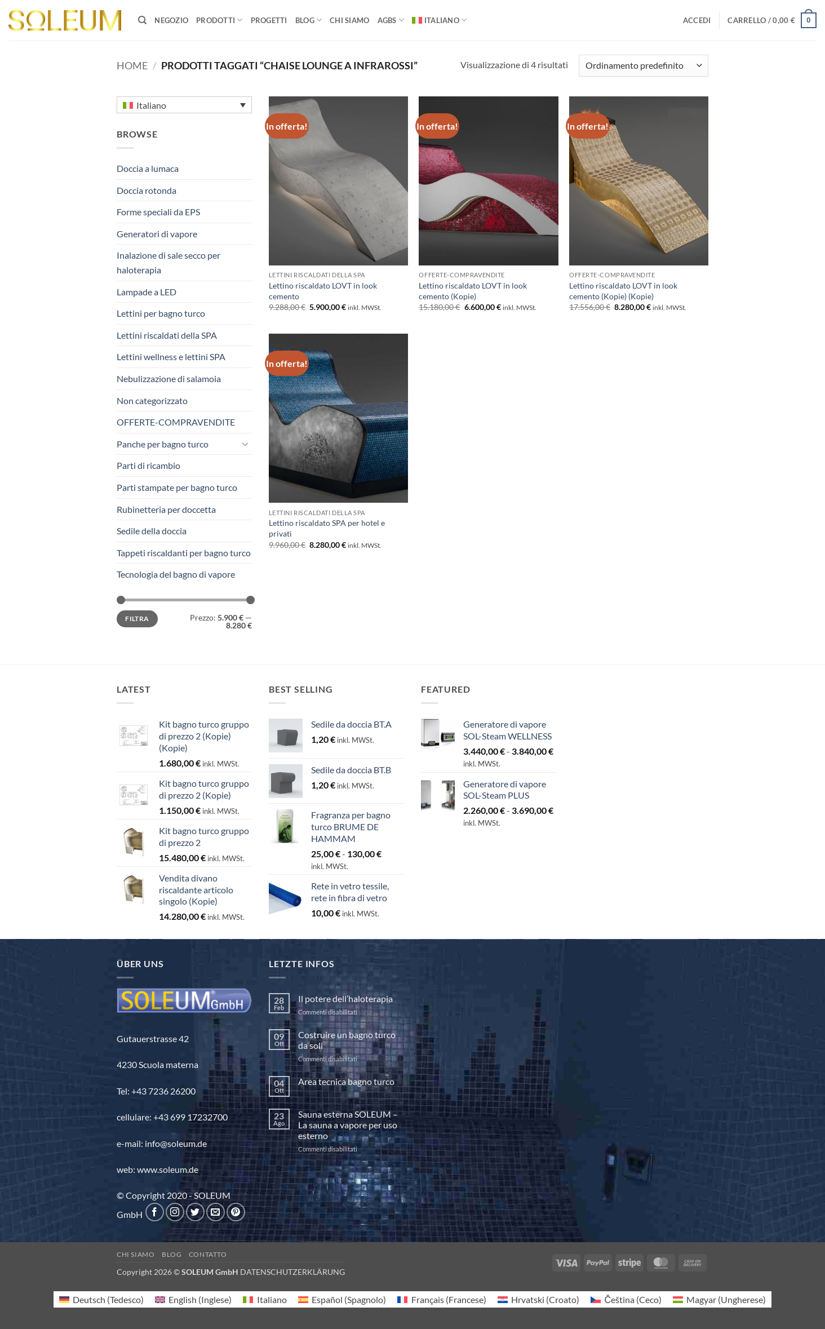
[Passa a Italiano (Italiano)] (264, 1299)
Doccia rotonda (146, 190)
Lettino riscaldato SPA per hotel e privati (327, 528)
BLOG (308, 20)
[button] (697, 20)
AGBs (391, 20)
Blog (171, 1254)
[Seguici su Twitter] (195, 1212)
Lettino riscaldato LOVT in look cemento (323, 291)
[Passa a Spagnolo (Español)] (342, 1299)
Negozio (171, 20)
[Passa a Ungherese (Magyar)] (719, 1299)
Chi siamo (349, 20)
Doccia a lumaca (148, 168)
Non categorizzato (152, 400)
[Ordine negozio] (643, 66)
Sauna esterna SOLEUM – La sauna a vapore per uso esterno (348, 1125)
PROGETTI (269, 20)
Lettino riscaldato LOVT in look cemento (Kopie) (473, 291)
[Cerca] (142, 20)
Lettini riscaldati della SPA (167, 335)
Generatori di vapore (157, 233)
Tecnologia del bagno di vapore (176, 574)
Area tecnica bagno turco (346, 1081)
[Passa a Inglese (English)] (193, 1299)
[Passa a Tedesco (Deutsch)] (101, 1299)
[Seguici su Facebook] (154, 1212)
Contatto (208, 1254)
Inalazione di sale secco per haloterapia (168, 262)
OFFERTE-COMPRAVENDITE (176, 422)
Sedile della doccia (152, 530)
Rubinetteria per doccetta (166, 509)
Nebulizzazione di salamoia (169, 378)
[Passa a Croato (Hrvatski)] (538, 1299)
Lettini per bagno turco (161, 313)
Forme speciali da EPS (158, 211)
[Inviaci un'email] (215, 1212)
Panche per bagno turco (163, 443)
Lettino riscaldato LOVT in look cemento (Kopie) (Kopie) (623, 291)
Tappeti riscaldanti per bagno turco (184, 552)
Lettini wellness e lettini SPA (171, 356)
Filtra (137, 618)
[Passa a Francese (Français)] (441, 1299)
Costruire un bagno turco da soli (347, 1040)
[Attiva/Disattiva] (245, 443)
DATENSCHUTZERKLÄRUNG (292, 1272)
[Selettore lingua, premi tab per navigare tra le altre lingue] (184, 104)
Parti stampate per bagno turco (177, 487)
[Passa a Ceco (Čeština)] (626, 1299)
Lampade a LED (146, 291)
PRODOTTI (219, 20)
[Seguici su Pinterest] (236, 1212)
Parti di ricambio (148, 465)
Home (132, 65)
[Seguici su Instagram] (175, 1212)
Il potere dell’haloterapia (345, 998)
